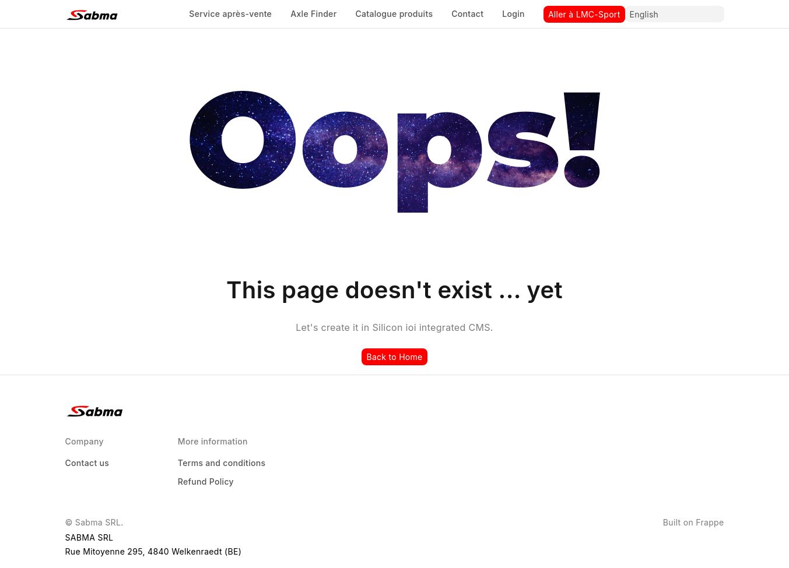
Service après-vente (230, 14)
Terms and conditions (222, 463)
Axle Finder (313, 14)
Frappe (710, 522)
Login (513, 14)
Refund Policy (206, 481)
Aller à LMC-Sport (584, 14)
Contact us (87, 463)
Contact (467, 14)
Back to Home (394, 357)
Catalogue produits (394, 14)
